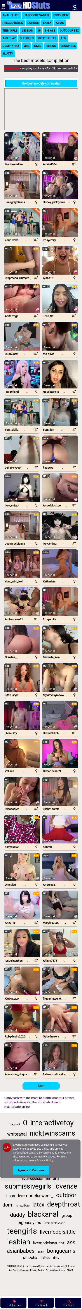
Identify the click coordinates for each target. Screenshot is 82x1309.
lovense (65, 1186)
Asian (60, 23)
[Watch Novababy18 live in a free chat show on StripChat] (60, 374)
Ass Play (9, 38)
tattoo (45, 1258)
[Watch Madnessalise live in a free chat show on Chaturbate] (22, 146)
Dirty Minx (60, 15)
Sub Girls (27, 38)
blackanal (43, 1214)
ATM (63, 38)
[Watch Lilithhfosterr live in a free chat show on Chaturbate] (60, 791)
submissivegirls (28, 1186)
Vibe (26, 46)
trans (10, 1195)
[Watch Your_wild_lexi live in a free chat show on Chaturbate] (22, 563)
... (28, 164)
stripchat (30, 1257)
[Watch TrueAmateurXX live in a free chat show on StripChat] (60, 981)
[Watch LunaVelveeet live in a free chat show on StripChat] (22, 450)
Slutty (7, 53)
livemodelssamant (36, 1179)
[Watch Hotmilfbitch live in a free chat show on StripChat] (60, 715)
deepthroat (63, 1204)
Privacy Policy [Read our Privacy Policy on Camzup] (37, 1270)
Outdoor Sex (69, 30)
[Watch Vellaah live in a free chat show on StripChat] (22, 753)
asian (40, 1251)
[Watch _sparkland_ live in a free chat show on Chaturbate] (22, 374)
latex (38, 1204)
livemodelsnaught (48, 1243)
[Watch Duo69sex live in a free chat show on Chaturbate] (22, 336)
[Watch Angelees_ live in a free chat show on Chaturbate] (60, 867)
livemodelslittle (58, 1232)
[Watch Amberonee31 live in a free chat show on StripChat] (22, 601)
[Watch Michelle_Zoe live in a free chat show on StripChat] (60, 639)
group (66, 1215)
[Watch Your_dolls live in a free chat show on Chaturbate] (22, 222)
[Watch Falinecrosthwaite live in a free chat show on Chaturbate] (60, 1056)
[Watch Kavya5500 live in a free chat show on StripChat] (22, 829)
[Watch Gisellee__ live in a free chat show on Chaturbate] (22, 639)
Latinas (33, 23)
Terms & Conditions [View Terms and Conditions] (55, 1270)
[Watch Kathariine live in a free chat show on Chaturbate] (60, 563)
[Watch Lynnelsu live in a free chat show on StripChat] (22, 867)
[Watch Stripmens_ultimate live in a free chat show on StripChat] (22, 260)
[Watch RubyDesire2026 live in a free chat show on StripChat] (22, 1018)
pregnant (14, 1124)
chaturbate (23, 1205)
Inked (37, 46)
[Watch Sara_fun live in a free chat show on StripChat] (60, 412)
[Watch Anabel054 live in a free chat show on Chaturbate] (60, 146)
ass (71, 1242)
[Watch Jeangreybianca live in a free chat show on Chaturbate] (22, 184)
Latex (47, 23)
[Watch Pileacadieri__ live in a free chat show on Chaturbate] (22, 791)
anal (56, 1178)
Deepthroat (47, 38)
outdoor (66, 1195)
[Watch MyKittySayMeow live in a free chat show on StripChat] (60, 677)
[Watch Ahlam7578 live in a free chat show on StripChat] (60, 943)
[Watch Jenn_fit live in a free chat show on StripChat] (60, 298)
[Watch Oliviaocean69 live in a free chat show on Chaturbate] (60, 753)
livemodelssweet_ (35, 1195)
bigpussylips (29, 1222)
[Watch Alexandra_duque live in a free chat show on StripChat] (22, 1056)
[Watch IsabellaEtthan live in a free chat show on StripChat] (22, 943)
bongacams (61, 1251)
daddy (17, 1215)
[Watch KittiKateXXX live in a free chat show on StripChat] (22, 981)
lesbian (18, 1242)
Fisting (51, 46)
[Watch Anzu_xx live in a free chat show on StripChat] (22, 905)
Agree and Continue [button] (30, 1170)
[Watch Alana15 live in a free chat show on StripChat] (60, 260)
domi (8, 1205)
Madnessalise (11, 68)
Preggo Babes (12, 23)
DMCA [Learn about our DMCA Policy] (70, 1270)
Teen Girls (9, 30)
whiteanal (17, 1134)
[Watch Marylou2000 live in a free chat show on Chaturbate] (60, 905)
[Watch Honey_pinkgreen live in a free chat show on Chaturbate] (60, 184)
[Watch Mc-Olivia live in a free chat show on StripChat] (60, 336)
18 (38, 30)
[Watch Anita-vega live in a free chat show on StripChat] (22, 298)
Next (41, 1086)
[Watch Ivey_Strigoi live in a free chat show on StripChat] (60, 525)
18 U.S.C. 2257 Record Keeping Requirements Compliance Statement (41, 1266)
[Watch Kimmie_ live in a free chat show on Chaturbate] (60, 829)
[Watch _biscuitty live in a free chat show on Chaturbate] (22, 715)
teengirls (22, 1231)
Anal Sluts (10, 15)
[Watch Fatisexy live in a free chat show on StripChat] (60, 450)
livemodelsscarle (54, 1223)
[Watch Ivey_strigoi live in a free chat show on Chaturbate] (22, 487)
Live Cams (13, 1270)
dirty (56, 1258)
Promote (24, 1270)
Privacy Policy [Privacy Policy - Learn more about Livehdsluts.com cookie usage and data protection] (45, 1160)
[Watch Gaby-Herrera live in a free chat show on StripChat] (60, 1018)
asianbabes (21, 1251)
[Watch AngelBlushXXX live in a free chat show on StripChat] (60, 487)
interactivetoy (52, 1122)
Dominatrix (10, 46)
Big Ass (50, 30)
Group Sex (68, 46)
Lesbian (27, 30)
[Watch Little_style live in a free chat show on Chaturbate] (22, 677)
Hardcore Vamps (36, 15)
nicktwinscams (52, 1133)
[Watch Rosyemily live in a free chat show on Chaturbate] (60, 222)
